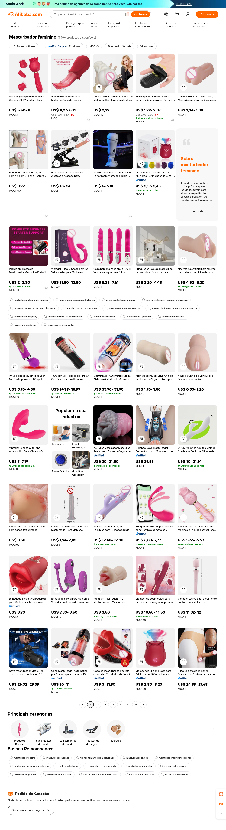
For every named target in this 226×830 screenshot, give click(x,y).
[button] (127, 14)
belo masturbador (67, 766)
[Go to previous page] (82, 704)
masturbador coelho (22, 757)
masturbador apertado (137, 316)
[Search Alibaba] (88, 14)
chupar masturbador (103, 316)
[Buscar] (140, 14)
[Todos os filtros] (23, 46)
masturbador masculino (138, 766)
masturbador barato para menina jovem (33, 308)
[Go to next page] (143, 704)
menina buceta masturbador (80, 308)
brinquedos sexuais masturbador (63, 316)
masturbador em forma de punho (98, 774)
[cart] (177, 14)
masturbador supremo (174, 766)
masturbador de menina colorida (29, 299)
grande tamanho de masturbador (95, 757)
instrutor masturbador (175, 774)
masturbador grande (23, 774)
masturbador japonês (56, 757)
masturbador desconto (139, 774)
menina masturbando (23, 324)
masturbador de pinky (23, 316)
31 (135, 704)
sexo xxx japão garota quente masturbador (172, 308)
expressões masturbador (59, 324)
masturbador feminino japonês (173, 757)
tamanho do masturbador (101, 766)
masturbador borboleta (172, 316)
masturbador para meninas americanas (165, 299)
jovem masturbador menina (118, 299)
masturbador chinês (135, 757)
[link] (221, 794)
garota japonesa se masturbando (75, 299)
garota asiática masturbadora (123, 308)
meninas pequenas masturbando (29, 766)
